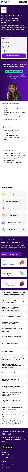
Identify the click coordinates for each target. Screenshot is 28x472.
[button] (14, 194)
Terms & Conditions (8, 458)
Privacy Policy (6, 455)
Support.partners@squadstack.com (12, 465)
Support (4, 452)
